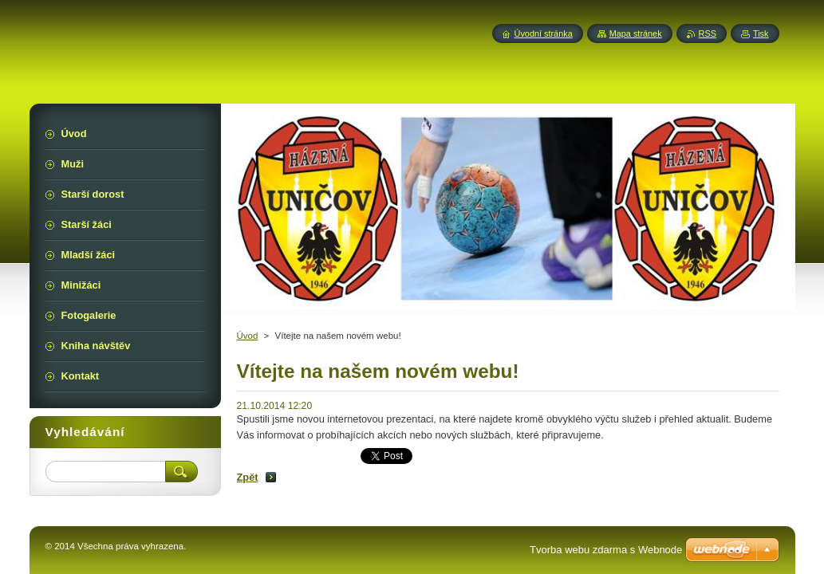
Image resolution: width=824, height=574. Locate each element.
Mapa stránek (635, 33)
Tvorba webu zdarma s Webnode (606, 550)
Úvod (247, 335)
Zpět (247, 477)
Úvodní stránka (544, 33)
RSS (707, 33)
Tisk (761, 33)
